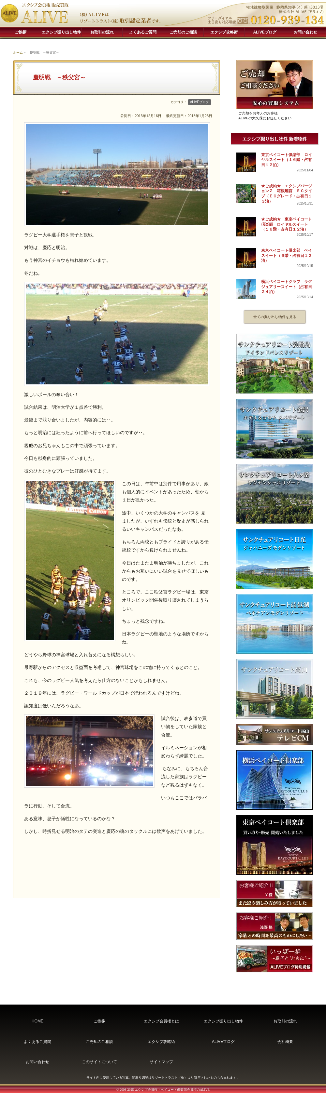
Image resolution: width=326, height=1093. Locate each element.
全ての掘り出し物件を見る (274, 317)
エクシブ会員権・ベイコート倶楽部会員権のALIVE (172, 1089)
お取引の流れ (102, 32)
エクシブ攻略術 (224, 32)
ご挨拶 (20, 32)
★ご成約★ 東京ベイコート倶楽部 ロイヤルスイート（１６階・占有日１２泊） (286, 224)
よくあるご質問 (142, 32)
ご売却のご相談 (183, 32)
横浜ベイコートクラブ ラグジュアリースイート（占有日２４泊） (286, 286)
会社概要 (285, 1041)
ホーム (18, 52)
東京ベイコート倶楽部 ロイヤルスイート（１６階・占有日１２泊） (286, 160)
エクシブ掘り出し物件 (61, 32)
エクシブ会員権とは (161, 1021)
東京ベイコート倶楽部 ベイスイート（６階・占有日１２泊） (286, 255)
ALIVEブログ (264, 32)
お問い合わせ (305, 32)
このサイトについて (99, 1062)
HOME (37, 1021)
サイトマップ (161, 1062)
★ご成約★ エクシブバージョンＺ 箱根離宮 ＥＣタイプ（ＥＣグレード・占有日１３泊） (286, 194)
